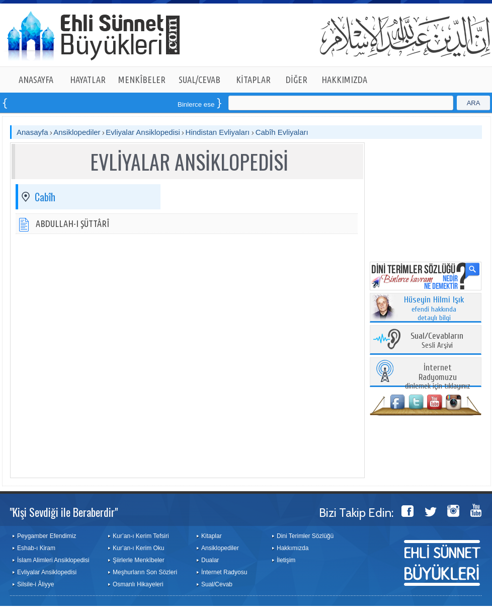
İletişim (286, 560)
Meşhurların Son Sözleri (145, 572)
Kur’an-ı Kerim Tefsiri (141, 536)
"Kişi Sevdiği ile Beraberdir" (64, 512)
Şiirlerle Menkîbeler (139, 560)
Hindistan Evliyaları (219, 132)
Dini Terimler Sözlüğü (305, 536)
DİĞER (296, 79)
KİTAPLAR (253, 79)
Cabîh (45, 196)
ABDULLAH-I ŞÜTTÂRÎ (72, 223)
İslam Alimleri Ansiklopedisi (53, 560)
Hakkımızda (292, 548)
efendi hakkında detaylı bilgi (434, 309)
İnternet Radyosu (224, 572)
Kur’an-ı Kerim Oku (138, 548)
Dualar (210, 560)
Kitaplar (211, 536)
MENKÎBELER (142, 79)
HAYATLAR (88, 79)
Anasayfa (32, 132)
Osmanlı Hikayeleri (138, 584)
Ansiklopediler (76, 132)
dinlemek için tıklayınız (437, 377)
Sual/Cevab (216, 584)
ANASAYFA (36, 79)
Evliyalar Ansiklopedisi (143, 132)
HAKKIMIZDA (344, 79)
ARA (473, 103)
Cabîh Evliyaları (282, 132)
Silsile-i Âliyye (35, 584)
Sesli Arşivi (437, 341)
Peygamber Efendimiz (46, 536)
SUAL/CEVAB (199, 79)
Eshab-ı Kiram (36, 548)
